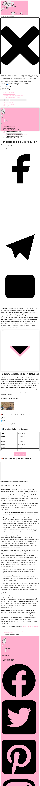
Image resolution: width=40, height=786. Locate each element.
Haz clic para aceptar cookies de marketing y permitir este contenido (14, 481)
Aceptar (2, 100)
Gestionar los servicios (9, 94)
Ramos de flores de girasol (15, 131)
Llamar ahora (20, 454)
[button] (20, 46)
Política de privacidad (8, 104)
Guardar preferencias (22, 100)
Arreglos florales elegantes (15, 136)
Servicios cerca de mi (8, 128)
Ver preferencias (13, 100)
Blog (4, 130)
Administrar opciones (8, 92)
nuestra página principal (30, 626)
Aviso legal (6, 106)
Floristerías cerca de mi (9, 126)
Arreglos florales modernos (15, 133)
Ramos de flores (10, 130)
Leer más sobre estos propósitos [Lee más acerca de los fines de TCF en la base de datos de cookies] (11, 97)
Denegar (7, 100)
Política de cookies (8, 102)
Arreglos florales (10, 131)
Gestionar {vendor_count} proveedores (13, 95)
